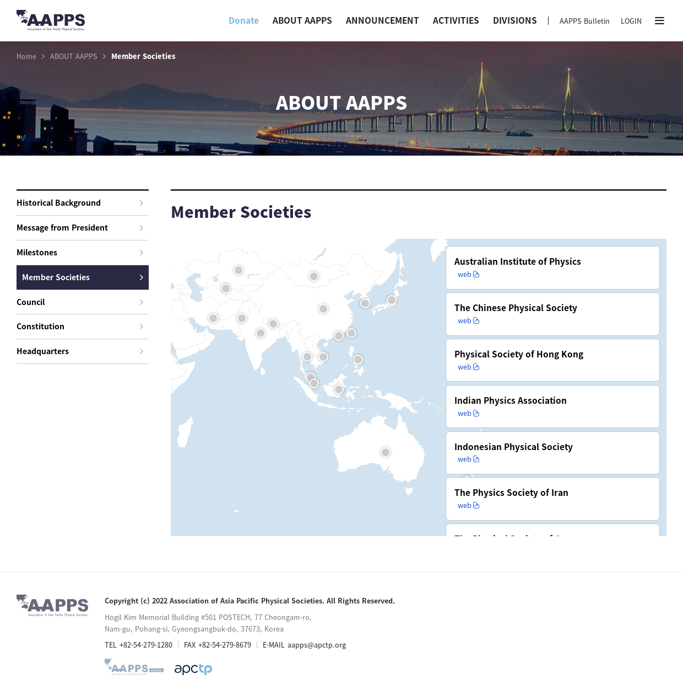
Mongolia (315, 278)
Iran (214, 320)
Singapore (315, 385)
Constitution (80, 326)
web (545, 288)
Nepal (274, 325)
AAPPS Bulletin (585, 20)
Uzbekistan (227, 290)
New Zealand (468, 482)
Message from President (80, 227)
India (261, 334)
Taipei (352, 334)
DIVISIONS (515, 20)
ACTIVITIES (456, 20)
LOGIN (631, 20)
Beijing (324, 310)
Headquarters (80, 350)
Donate (244, 20)
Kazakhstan (239, 272)
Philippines (359, 361)
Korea (366, 305)
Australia (386, 454)
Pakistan (242, 320)
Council (80, 301)
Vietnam (324, 358)
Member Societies (82, 276)
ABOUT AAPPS (302, 20)
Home (26, 56)
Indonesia (339, 391)
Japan (392, 301)
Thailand (308, 358)
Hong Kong (339, 337)
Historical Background (80, 202)
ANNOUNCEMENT (382, 20)
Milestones (80, 252)
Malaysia (311, 379)
